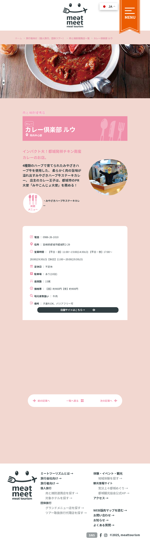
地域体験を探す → (110, 486)
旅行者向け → (50, 491)
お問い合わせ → (103, 523)
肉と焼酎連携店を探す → (61, 501)
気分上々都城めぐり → (113, 496)
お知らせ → (101, 528)
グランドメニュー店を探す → (64, 515)
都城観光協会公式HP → (113, 501)
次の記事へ (106, 408)
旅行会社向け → (51, 486)
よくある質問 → (103, 533)
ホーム (18, 38)
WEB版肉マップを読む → (110, 518)
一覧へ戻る (72, 408)
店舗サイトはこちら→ (75, 315)
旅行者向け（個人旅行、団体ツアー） (45, 38)
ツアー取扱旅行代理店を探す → (66, 520)
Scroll (8, 56)
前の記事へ (44, 408)
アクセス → (100, 506)
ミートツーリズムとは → (57, 481)
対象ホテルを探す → (58, 506)
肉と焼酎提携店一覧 (79, 38)
